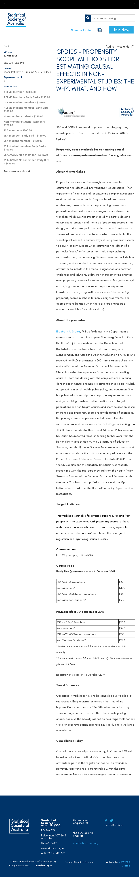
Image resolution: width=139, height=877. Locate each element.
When (8, 52)
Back (6, 46)
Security (78, 862)
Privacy (68, 862)
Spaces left (13, 77)
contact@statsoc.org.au (87, 843)
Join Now (121, 29)
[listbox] (120, 46)
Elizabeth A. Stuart (68, 331)
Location (10, 68)
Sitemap (89, 862)
